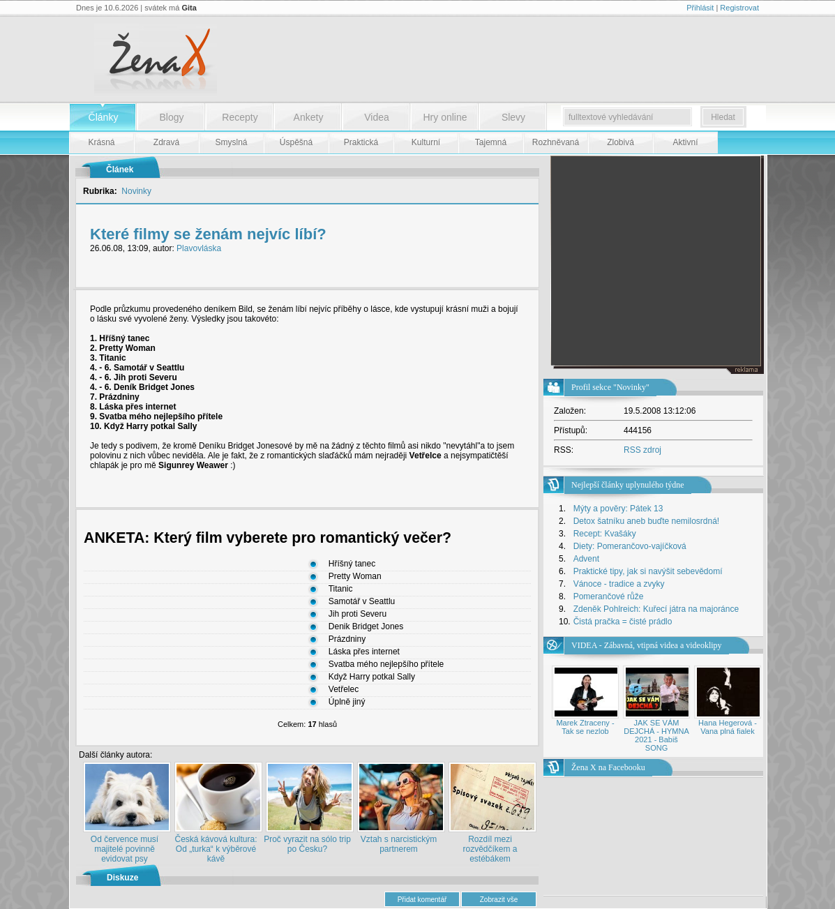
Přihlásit (700, 7)
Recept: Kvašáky (604, 534)
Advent (586, 559)
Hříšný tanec (352, 564)
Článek (119, 169)
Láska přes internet (364, 652)
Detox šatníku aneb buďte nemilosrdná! (646, 521)
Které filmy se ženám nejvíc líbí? (208, 234)
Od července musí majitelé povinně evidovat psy (124, 849)
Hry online (445, 117)
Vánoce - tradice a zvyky (619, 584)
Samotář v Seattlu (362, 602)
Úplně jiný (347, 702)
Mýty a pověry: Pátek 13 (618, 508)
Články (104, 117)
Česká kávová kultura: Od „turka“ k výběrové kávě (215, 849)
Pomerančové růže (608, 596)
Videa (376, 117)
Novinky (136, 191)
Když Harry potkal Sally (372, 677)
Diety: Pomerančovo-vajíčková (629, 546)
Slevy (513, 117)
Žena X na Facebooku (608, 767)
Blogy (171, 117)
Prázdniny (347, 640)
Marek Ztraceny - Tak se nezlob (585, 727)
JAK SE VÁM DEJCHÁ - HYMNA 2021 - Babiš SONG (656, 735)
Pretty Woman (355, 577)
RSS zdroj (642, 450)
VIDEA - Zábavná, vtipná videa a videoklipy (646, 645)
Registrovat (739, 7)
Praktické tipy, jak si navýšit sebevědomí (648, 571)
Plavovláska (198, 248)
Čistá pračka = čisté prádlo (622, 621)
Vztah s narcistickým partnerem (399, 844)
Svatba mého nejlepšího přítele (386, 665)
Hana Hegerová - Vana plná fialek (727, 727)
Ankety (309, 117)
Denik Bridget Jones (366, 627)
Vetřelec (344, 690)
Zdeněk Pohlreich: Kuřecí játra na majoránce (656, 609)
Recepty (239, 117)
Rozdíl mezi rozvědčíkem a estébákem (489, 849)
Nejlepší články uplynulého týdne (627, 485)
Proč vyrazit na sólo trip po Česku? (307, 844)
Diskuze (122, 877)
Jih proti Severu (357, 614)
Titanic (341, 589)
